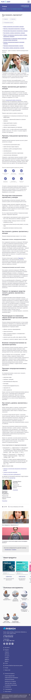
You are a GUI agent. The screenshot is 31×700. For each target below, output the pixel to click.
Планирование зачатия (8, 22)
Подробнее (4, 500)
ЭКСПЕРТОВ (12, 477)
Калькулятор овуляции (9, 679)
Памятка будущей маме (10, 675)
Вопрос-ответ (7, 670)
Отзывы (6, 667)
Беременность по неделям (10, 681)
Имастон (6, 661)
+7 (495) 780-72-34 (9, 640)
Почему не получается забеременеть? (12, 474)
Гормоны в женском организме (10, 472)
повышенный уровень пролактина (13, 100)
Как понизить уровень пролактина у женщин (14, 32)
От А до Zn (7, 655)
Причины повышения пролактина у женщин (14, 28)
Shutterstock (8, 549)
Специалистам (8, 686)
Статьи (6, 663)
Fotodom (14, 549)
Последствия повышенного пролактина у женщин (15, 30)
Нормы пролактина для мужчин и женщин (13, 26)
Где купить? (7, 647)
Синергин (7, 657)
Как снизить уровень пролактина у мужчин (13, 47)
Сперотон (6, 19)
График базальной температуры (11, 677)
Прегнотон (13, 19)
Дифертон (7, 659)
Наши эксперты (8, 691)
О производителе (8, 689)
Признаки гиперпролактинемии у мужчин (13, 45)
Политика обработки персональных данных (14, 665)
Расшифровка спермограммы (11, 685)
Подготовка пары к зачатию (10, 683)
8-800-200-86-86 (9, 636)
